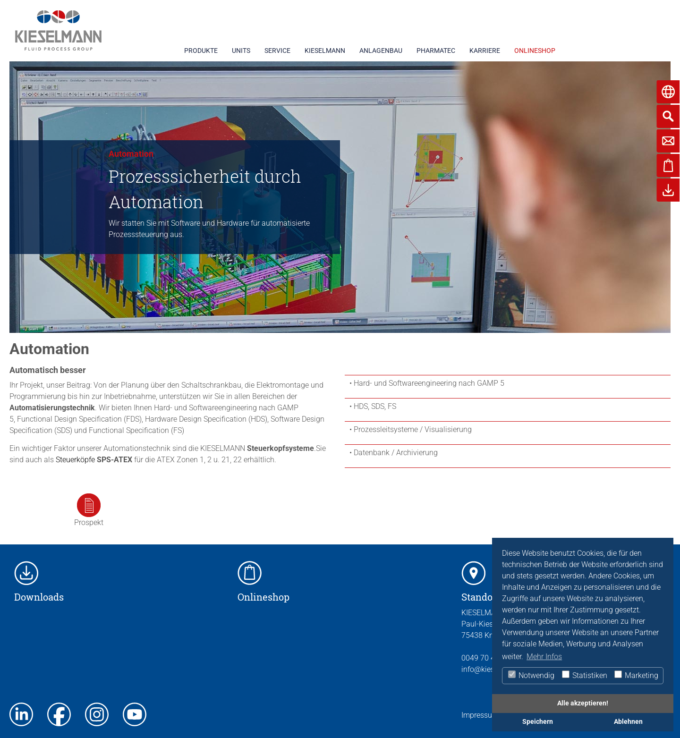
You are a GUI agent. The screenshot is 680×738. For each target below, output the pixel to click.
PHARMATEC (435, 50)
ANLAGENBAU (380, 50)
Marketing (635, 675)
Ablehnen (628, 722)
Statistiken (584, 675)
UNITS (241, 50)
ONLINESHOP (534, 50)
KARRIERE (484, 50)
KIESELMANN (325, 50)
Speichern (537, 722)
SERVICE (277, 50)
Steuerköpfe (75, 459)
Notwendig (530, 675)
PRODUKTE (201, 50)
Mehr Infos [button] (544, 656)
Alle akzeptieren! (582, 703)
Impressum (480, 715)
